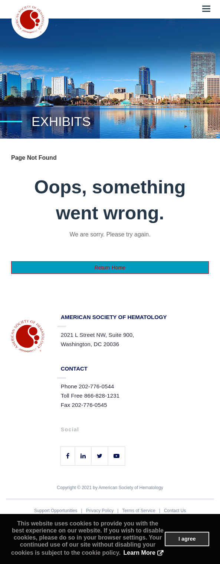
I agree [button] (187, 539)
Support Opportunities (56, 510)
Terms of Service (138, 510)
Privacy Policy (100, 510)
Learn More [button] (139, 553)
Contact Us (175, 510)
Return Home (110, 268)
